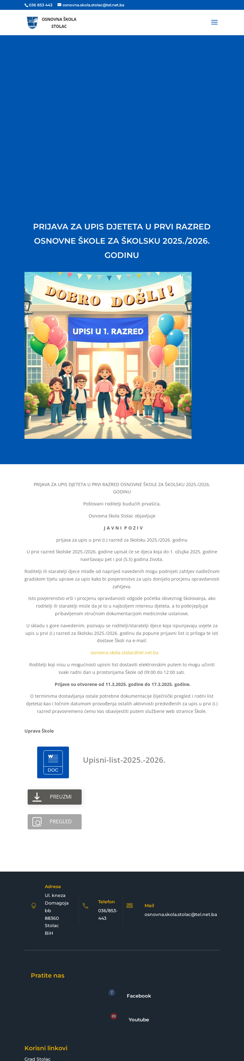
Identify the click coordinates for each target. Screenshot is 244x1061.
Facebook (139, 996)
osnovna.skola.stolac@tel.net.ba (125, 652)
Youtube (139, 1020)
